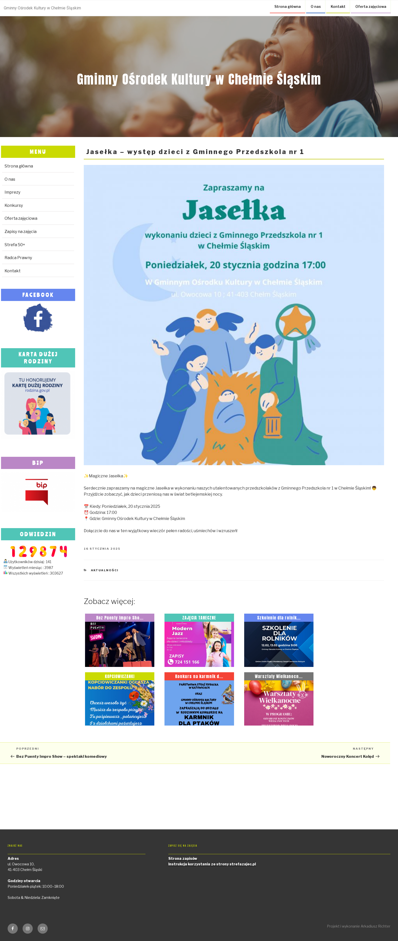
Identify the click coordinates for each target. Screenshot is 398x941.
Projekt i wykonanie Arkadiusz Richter (358, 926)
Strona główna (287, 6)
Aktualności (105, 570)
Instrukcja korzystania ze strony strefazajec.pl (212, 864)
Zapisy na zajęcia (21, 231)
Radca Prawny (18, 257)
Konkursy (14, 205)
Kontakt (338, 6)
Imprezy (12, 192)
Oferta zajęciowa (370, 6)
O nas (316, 6)
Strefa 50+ (15, 244)
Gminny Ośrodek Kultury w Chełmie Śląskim (42, 8)
